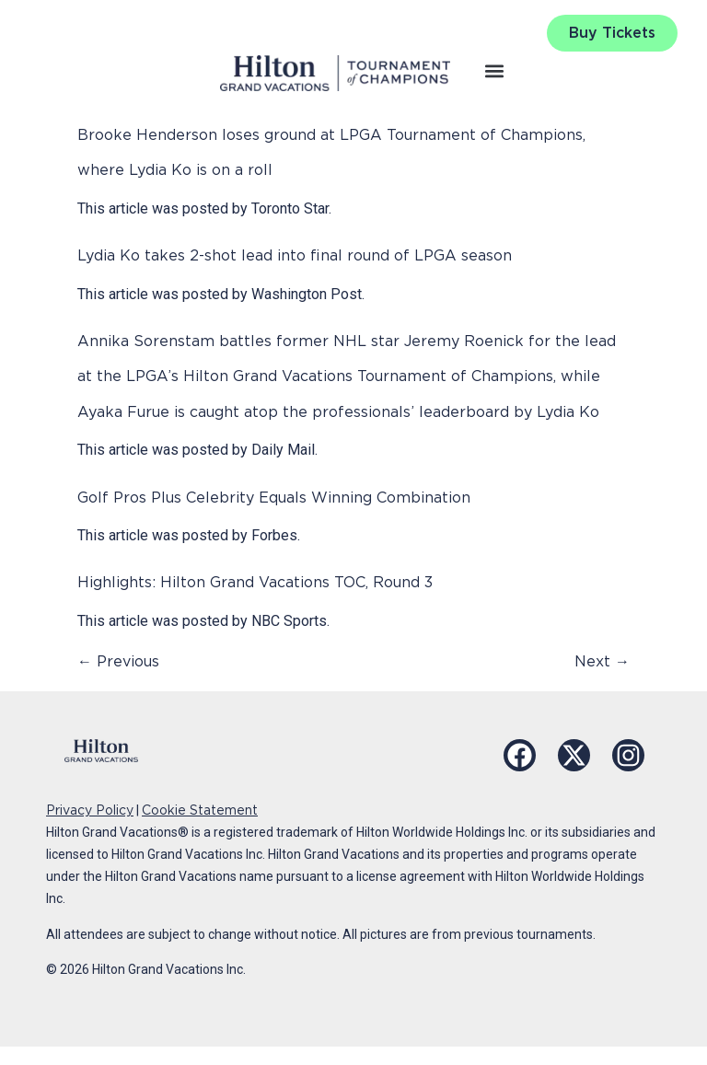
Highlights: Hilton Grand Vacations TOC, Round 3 (255, 582)
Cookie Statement (200, 810)
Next (602, 661)
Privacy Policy (89, 810)
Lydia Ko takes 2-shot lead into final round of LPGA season (294, 255)
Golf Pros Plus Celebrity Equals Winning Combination (273, 497)
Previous (118, 661)
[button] (495, 70)
